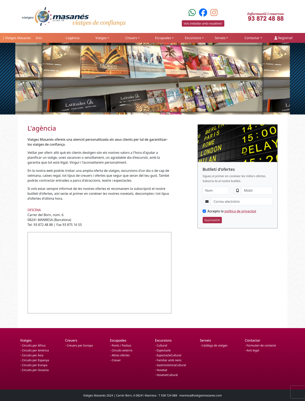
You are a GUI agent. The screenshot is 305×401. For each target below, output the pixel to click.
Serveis (205, 340)
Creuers (71, 340)
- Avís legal (252, 350)
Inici (39, 38)
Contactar (252, 340)
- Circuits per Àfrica (33, 345)
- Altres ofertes (120, 355)
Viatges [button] (101, 38)
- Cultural (161, 345)
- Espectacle (163, 350)
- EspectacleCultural (168, 355)
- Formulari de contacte (260, 345)
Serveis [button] (220, 38)
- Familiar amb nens (168, 360)
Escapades (118, 340)
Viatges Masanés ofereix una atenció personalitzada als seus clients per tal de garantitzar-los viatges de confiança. (98, 142)
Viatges (26, 340)
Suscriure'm (212, 220)
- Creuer (115, 360)
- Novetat (161, 370)
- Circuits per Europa (33, 365)
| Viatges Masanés (16, 38)
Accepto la (232, 211)
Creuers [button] (131, 38)
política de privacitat (240, 211)
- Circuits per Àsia (32, 355)
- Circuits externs (121, 350)
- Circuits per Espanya (34, 360)
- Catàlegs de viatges (214, 345)
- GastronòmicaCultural (170, 365)
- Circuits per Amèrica (34, 350)
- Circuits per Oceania (34, 370)
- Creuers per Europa (79, 345)
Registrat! (283, 38)
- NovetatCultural (166, 375)
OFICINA (34, 210)
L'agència (73, 38)
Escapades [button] (163, 38)
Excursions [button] (193, 38)
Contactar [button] (252, 38)
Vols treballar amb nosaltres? (203, 23)
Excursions (163, 340)
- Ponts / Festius (120, 345)
